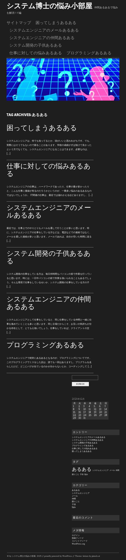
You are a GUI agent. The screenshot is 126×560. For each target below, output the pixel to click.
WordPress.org (78, 544)
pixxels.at (96, 556)
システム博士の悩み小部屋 (49, 6)
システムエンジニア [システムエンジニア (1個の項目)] (100, 470)
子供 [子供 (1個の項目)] (82, 474)
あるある (76, 490)
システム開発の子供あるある (35, 45)
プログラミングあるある (89, 53)
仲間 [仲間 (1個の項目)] (117, 470)
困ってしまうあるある (56, 22)
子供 (74, 504)
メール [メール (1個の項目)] (112, 470)
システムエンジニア (81, 493)
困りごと (76, 501)
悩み (74, 507)
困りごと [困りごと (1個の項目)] (75, 474)
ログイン (76, 535)
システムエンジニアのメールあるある (44, 30)
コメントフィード (80, 541)
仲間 (74, 499)
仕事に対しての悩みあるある (35, 53)
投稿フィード (78, 538)
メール (75, 496)
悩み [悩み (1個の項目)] (86, 474)
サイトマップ (19, 22)
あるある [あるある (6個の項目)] (82, 469)
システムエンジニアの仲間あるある (42, 37)
